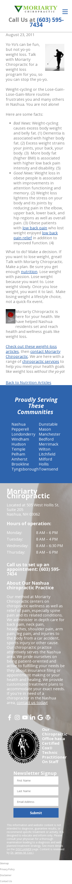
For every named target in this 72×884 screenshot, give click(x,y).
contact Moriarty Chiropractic (33, 354)
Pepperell (20, 429)
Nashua (19, 424)
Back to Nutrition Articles (28, 382)
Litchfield (47, 454)
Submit (36, 813)
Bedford (46, 439)
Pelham (18, 454)
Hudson (19, 444)
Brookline (20, 464)
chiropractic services (40, 361)
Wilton (44, 449)
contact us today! (32, 702)
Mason (45, 429)
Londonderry (23, 434)
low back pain (34, 227)
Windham (20, 439)
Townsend (48, 469)
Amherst (19, 459)
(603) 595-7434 (47, 22)
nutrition (29, 271)
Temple (18, 449)
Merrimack (48, 444)
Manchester (49, 434)
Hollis (44, 464)
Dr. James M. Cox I (21, 852)
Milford (45, 459)
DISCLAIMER (23, 849)
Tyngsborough (25, 469)
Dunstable (48, 424)
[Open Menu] (65, 12)
